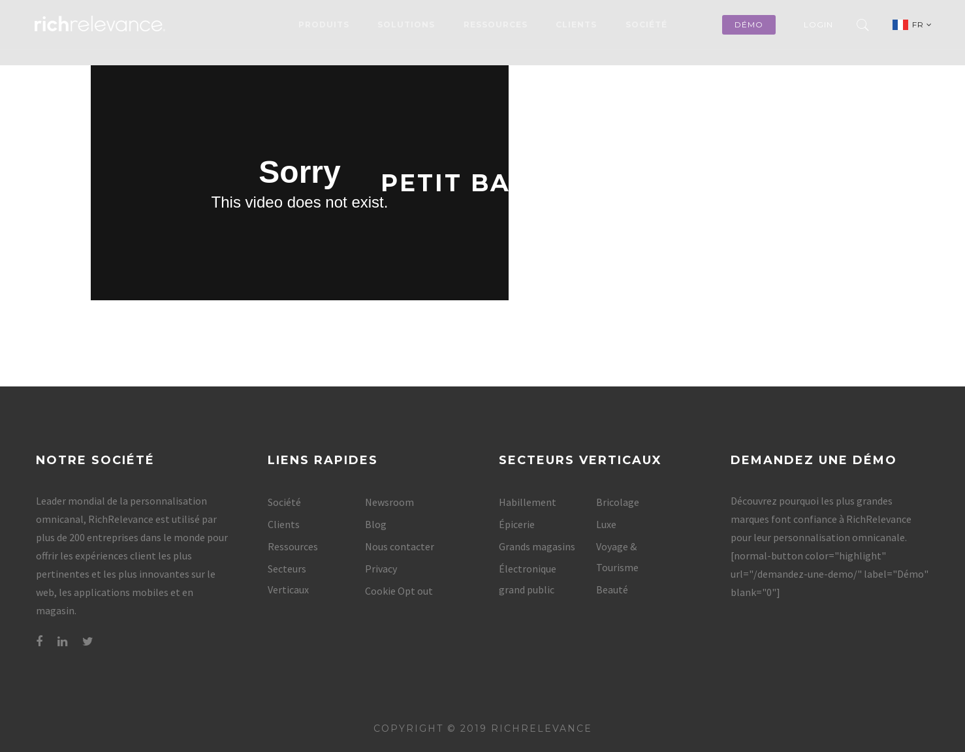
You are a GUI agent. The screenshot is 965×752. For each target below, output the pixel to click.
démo (749, 24)
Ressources (496, 24)
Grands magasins (537, 546)
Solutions (406, 24)
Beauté (612, 589)
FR (922, 24)
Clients (576, 24)
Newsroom (389, 502)
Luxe (606, 524)
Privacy (381, 568)
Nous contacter (399, 546)
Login (818, 24)
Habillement (527, 502)
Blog (376, 524)
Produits (323, 24)
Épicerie (517, 524)
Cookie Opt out (399, 590)
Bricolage (617, 502)
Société (646, 24)
